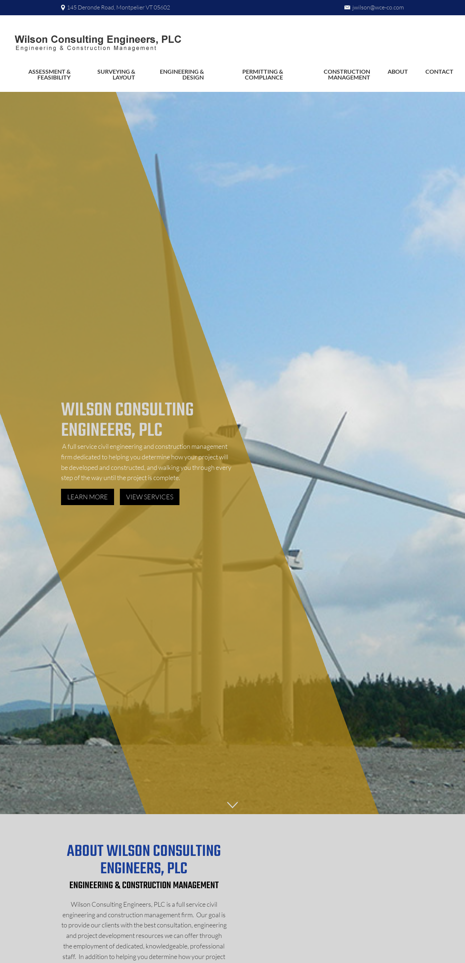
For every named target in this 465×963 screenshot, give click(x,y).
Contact (439, 71)
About (398, 71)
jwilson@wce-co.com (378, 7)
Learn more (87, 497)
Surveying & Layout (116, 74)
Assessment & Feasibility (49, 74)
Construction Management (347, 74)
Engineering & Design (182, 74)
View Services (149, 497)
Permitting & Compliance (262, 74)
